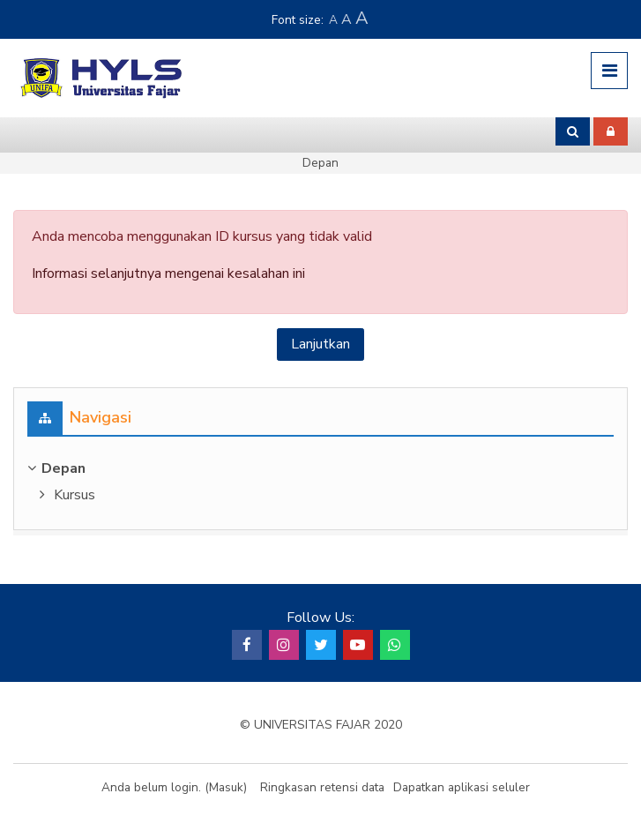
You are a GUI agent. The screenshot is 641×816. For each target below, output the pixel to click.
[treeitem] (320, 468)
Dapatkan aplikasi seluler (461, 787)
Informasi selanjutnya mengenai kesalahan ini (168, 273)
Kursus (74, 495)
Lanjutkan (320, 344)
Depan (320, 162)
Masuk (226, 787)
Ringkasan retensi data (322, 787)
